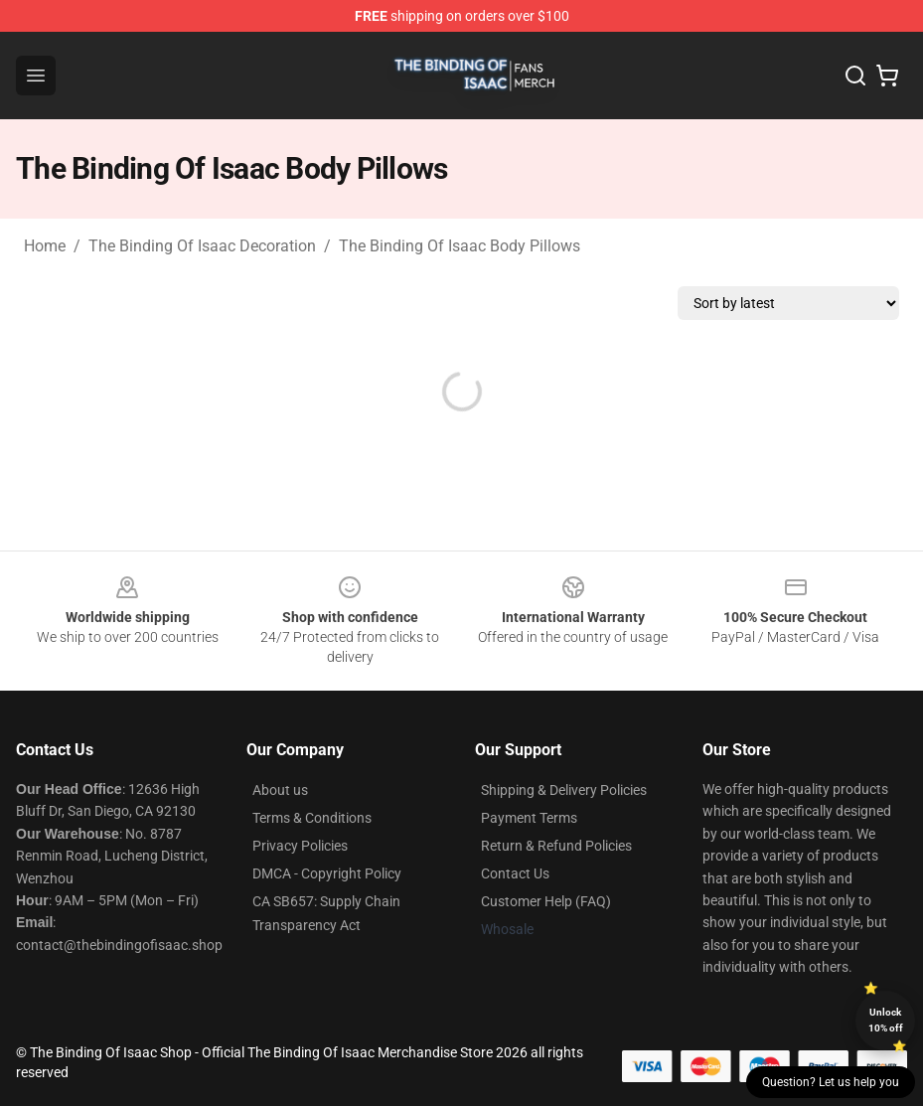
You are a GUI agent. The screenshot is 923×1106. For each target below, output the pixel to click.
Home (45, 246)
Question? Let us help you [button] (830, 1082)
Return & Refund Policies (556, 846)
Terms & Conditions (312, 818)
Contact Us (515, 873)
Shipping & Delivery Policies (564, 790)
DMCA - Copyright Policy (326, 873)
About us (280, 790)
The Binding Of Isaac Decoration (202, 246)
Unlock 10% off (885, 1020)
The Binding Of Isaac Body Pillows (459, 246)
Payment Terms (529, 818)
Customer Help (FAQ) (546, 901)
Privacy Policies (300, 846)
